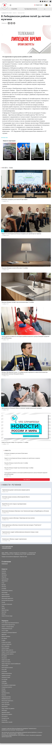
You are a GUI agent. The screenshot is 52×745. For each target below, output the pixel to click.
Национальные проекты (7, 590)
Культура (4, 584)
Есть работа (4, 655)
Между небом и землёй (7, 722)
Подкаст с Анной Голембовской (9, 652)
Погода (3, 602)
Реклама (3, 614)
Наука (3, 606)
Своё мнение (5, 706)
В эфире (3, 640)
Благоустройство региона (7, 600)
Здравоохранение (6, 596)
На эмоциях (4, 671)
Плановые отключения (7, 604)
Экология (4, 586)
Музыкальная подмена (7, 714)
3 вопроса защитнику (6, 644)
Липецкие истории (6, 677)
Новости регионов (11, 484)
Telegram (14, 23)
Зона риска (4, 657)
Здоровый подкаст (6, 712)
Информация (5, 563)
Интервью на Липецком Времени (9, 632)
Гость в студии (5, 630)
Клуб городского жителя (7, 667)
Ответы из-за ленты (6, 661)
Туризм (3, 608)
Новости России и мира (7, 616)
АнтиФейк (4, 588)
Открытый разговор (6, 696)
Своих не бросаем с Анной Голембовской (11, 663)
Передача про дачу (6, 675)
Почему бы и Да (5, 718)
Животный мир (5, 610)
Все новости (27, 479)
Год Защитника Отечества (31, 9)
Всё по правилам (5, 646)
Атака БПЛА (14, 9)
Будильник (4, 634)
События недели (5, 648)
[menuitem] (38, 5)
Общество (4, 577)
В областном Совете (6, 642)
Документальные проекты (7, 654)
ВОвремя (4, 691)
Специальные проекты (7, 687)
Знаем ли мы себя (6, 659)
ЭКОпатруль (4, 710)
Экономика (4, 575)
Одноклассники (11, 23)
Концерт (3, 689)
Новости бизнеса (5, 594)
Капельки (4, 694)
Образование (5, 580)
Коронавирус (5, 592)
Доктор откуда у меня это (7, 650)
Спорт (3, 582)
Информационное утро (7, 628)
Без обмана (4, 638)
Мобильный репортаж (7, 673)
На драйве (4, 681)
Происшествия (4, 137)
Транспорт (4, 612)
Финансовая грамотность (7, 598)
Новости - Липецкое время (8, 626)
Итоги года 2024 (5, 702)
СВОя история (5, 665)
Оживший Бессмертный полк (8, 624)
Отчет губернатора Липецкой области (10, 622)
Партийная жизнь (6, 693)
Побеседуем (4, 683)
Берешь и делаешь (6, 636)
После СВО (4, 669)
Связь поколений (5, 704)
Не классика (4, 720)
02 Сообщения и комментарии (9, 685)
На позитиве (4, 679)
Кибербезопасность (6, 698)
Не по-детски (5, 716)
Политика (4, 571)
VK (9, 23)
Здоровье (4, 573)
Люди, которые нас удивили (8, 708)
